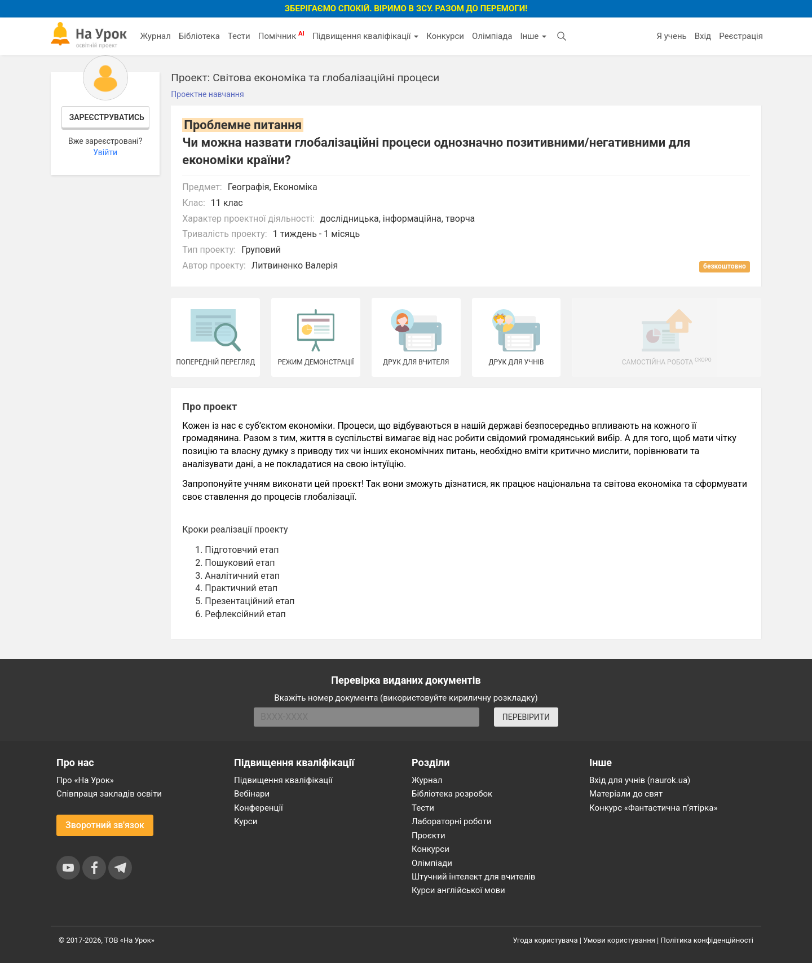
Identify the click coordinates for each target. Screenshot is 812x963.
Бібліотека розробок (452, 794)
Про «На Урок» (85, 780)
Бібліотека (199, 36)
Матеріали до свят (626, 794)
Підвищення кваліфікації (365, 36)
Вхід (703, 36)
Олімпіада (492, 36)
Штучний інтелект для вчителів (473, 877)
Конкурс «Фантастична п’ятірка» (653, 808)
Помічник (281, 35)
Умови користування (619, 940)
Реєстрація (741, 36)
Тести (239, 36)
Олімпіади (432, 863)
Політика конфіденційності (707, 940)
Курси (245, 821)
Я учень (671, 36)
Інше (533, 36)
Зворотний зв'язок (104, 825)
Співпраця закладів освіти (109, 794)
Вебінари (252, 794)
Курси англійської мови (458, 890)
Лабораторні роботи (452, 821)
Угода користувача (545, 940)
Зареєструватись (106, 117)
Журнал (155, 36)
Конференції (258, 808)
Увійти (105, 152)
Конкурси (445, 36)
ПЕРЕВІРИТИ (526, 717)
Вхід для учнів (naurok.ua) (639, 780)
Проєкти (428, 835)
